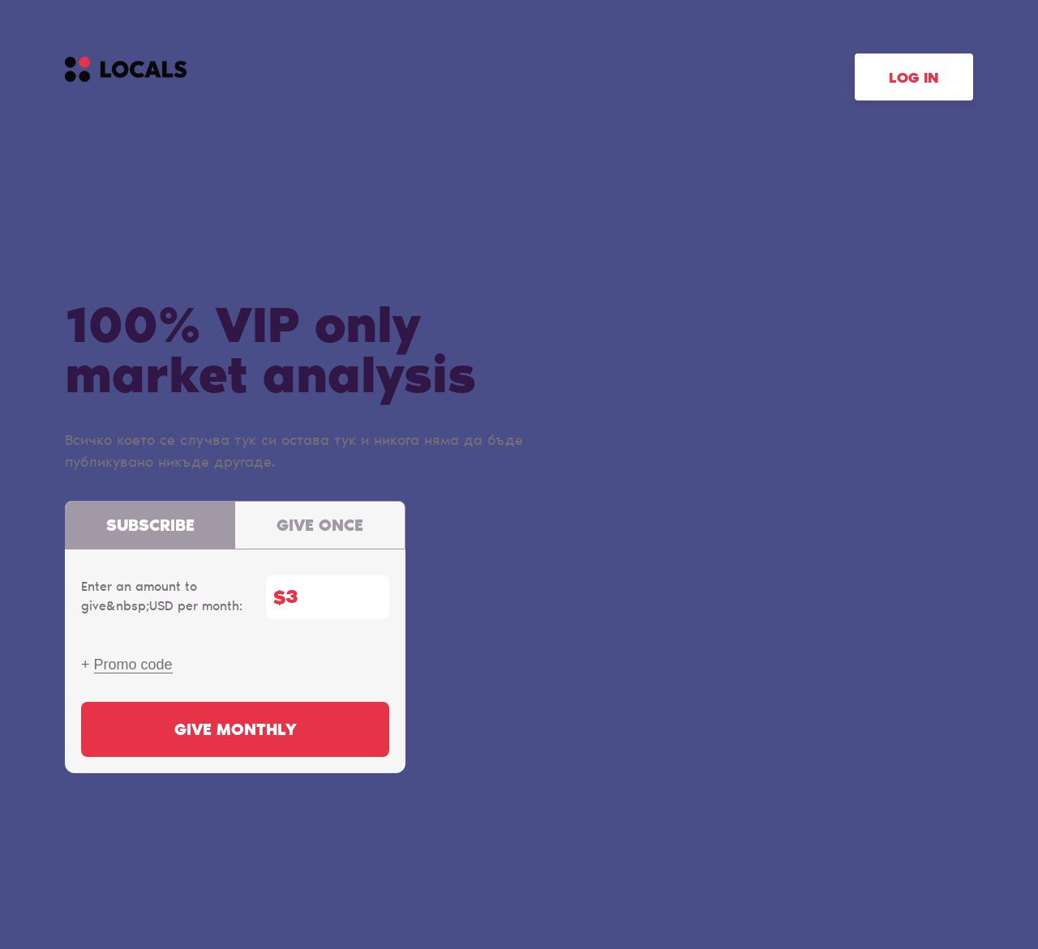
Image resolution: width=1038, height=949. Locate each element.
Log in (914, 79)
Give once (320, 527)
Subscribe (150, 527)
